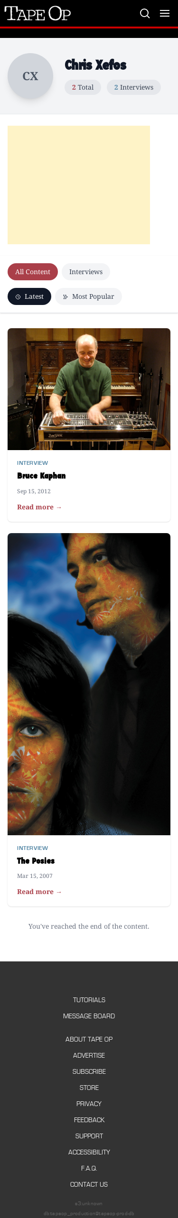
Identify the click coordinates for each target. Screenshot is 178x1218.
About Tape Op (89, 1039)
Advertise (89, 1055)
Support (89, 1136)
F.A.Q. (89, 1168)
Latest (29, 296)
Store (89, 1087)
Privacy (89, 1103)
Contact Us (89, 1184)
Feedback (89, 1120)
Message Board (89, 1016)
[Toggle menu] (164, 13)
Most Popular (88, 296)
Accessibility (89, 1152)
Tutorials (89, 1000)
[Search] (144, 13)
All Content (32, 271)
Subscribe (89, 1071)
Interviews (86, 271)
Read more (39, 507)
